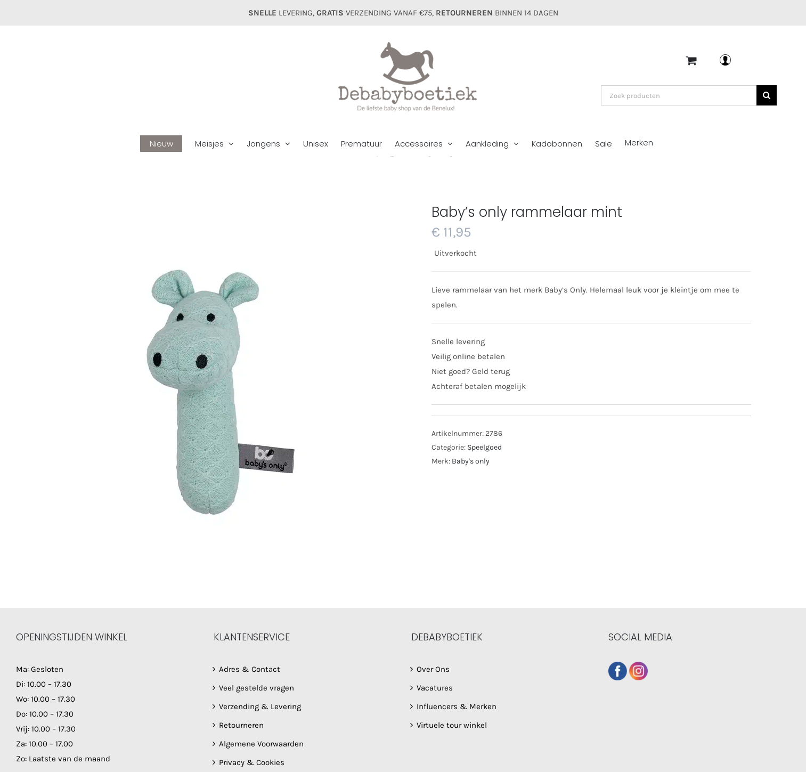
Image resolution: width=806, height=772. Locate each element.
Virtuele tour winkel (452, 725)
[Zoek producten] (678, 95)
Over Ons (433, 669)
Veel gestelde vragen (256, 688)
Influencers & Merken (456, 706)
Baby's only (471, 461)
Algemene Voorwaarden (261, 744)
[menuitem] (167, 144)
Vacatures (435, 688)
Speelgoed (484, 447)
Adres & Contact (249, 669)
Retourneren (241, 725)
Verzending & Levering (260, 706)
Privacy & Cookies (251, 762)
